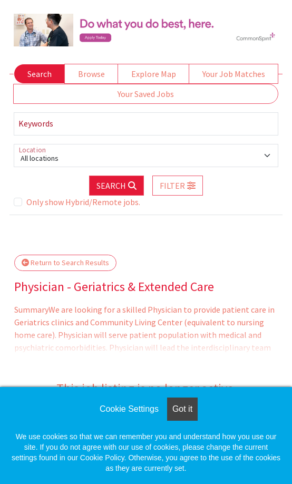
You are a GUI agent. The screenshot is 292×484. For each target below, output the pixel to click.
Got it (182, 408)
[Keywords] (146, 123)
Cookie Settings (129, 408)
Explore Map (153, 74)
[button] (177, 186)
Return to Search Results (65, 262)
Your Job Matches (233, 74)
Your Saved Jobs (146, 94)
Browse (91, 74)
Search (39, 74)
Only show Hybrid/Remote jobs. (83, 202)
